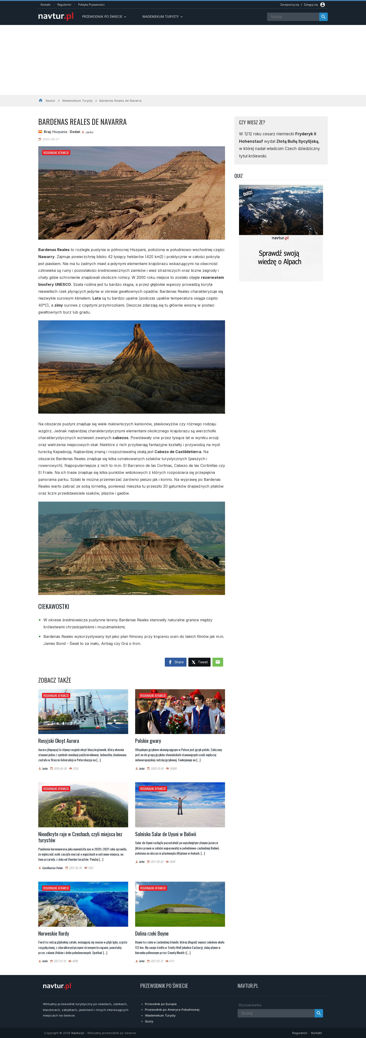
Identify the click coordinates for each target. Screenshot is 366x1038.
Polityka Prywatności (91, 5)
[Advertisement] (183, 60)
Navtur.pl (77, 1033)
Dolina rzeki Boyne (152, 933)
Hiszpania (59, 132)
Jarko (89, 132)
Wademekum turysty (162, 16)
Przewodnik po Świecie (104, 16)
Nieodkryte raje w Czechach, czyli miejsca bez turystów (80, 837)
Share (176, 662)
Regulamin (64, 5)
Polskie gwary (148, 740)
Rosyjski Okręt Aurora (58, 740)
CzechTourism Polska (52, 868)
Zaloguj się (311, 5)
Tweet (199, 662)
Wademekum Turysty (160, 1015)
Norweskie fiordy (53, 933)
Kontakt (45, 5)
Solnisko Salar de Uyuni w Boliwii (165, 834)
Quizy (149, 1021)
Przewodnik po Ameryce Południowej (172, 1009)
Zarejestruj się (289, 5)
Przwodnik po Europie (161, 1004)
